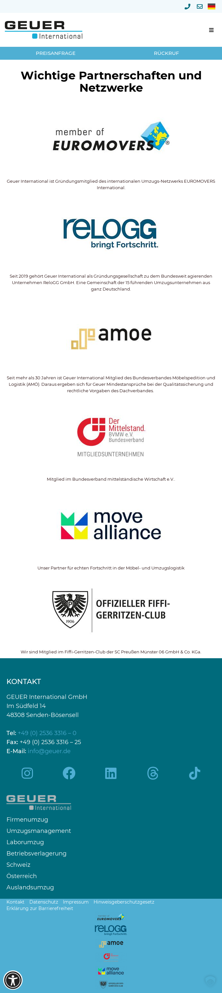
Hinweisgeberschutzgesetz (124, 902)
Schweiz (18, 865)
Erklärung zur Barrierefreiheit (39, 908)
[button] (211, 30)
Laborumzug (25, 842)
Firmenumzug (27, 819)
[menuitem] (211, 6)
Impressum (76, 902)
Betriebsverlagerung (36, 853)
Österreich (21, 876)
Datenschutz (43, 902)
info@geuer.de (49, 751)
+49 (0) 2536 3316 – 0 (47, 733)
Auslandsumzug (30, 887)
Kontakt (15, 902)
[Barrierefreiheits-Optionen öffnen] (13, 980)
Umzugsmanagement (38, 831)
